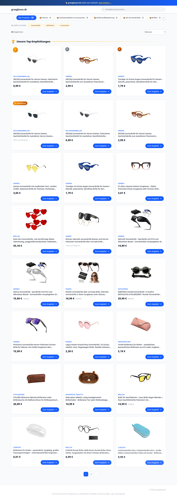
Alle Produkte (26, 17)
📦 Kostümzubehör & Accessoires (73, 17)
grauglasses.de (19, 9)
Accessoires (64, 25)
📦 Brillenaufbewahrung (106, 17)
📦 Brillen (155, 17)
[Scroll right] (164, 18)
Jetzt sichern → (105, 3)
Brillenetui (49, 25)
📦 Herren (45, 17)
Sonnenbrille (34, 25)
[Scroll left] (13, 18)
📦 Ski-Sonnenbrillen (133, 17)
